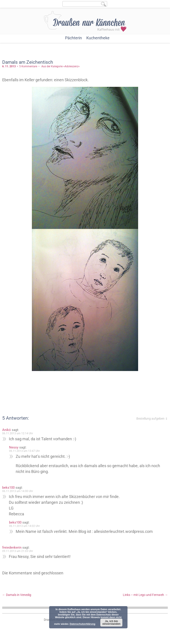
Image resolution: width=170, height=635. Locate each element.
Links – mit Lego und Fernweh (145, 595)
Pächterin (73, 38)
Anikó (6, 430)
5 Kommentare (28, 66)
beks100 (8, 488)
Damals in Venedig (16, 595)
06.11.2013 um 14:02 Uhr (24, 526)
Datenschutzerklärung (82, 624)
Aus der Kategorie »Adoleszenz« (60, 66)
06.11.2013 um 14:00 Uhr (17, 491)
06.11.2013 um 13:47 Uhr (24, 450)
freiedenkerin (11, 548)
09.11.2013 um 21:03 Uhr (17, 551)
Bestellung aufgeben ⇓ (152, 418)
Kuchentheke (98, 38)
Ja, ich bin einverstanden (111, 622)
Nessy (13, 447)
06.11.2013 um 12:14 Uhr (17, 433)
